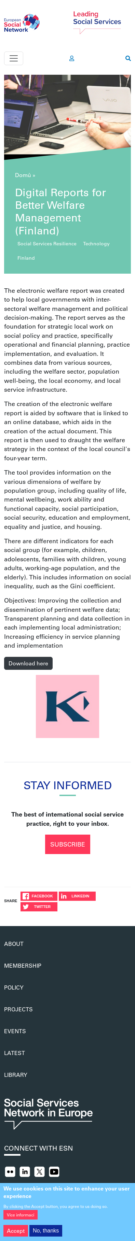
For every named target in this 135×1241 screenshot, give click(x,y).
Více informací (20, 1218)
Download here (28, 663)
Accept (16, 1234)
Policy (14, 987)
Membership (22, 965)
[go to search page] (128, 58)
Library (15, 1074)
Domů (23, 174)
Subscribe (67, 844)
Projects (18, 1009)
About (14, 943)
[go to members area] (71, 58)
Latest (14, 1052)
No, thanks (46, 1234)
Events (15, 1031)
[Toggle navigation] (13, 58)
